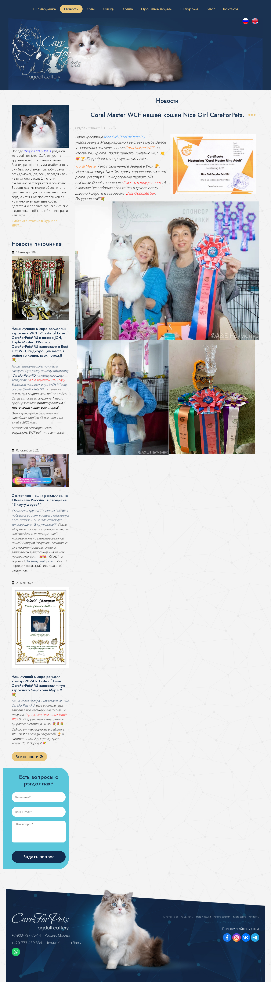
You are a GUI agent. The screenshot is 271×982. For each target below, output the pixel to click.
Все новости (29, 756)
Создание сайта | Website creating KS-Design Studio (231, 922)
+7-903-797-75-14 (26, 935)
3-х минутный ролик (40, 561)
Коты (91, 9)
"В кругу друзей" (44, 524)
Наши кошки (203, 916)
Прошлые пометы (156, 9)
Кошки (108, 9)
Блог (210, 9)
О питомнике (44, 9)
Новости (71, 9)
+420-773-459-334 (27, 942)
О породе (189, 9)
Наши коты (187, 916)
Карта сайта (239, 916)
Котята (127, 9)
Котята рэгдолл (222, 916)
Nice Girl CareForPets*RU (124, 136)
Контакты (230, 9)
